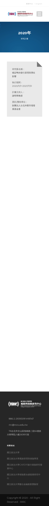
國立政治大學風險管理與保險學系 (22, 458)
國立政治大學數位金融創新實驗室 (22, 484)
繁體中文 (29, 4)
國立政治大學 (13, 452)
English (39, 4)
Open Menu (39, 13)
